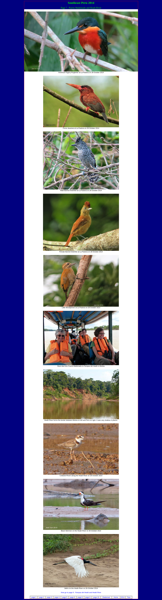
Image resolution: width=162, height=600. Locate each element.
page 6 (72, 597)
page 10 (96, 597)
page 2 (41, 597)
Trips (128, 597)
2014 (123, 597)
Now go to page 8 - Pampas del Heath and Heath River (81, 592)
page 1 (33, 597)
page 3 (49, 597)
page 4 (57, 597)
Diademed (106, 597)
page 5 (64, 597)
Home (116, 597)
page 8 (80, 597)
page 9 (87, 597)
